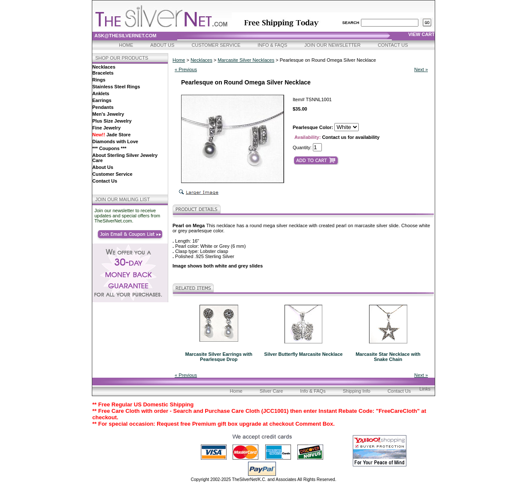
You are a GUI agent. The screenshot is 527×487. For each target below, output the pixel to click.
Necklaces (103, 66)
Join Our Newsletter (332, 45)
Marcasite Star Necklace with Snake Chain (388, 357)
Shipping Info (356, 391)
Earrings (102, 100)
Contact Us (393, 45)
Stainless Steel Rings (116, 86)
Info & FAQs (272, 45)
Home (126, 45)
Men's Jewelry (108, 114)
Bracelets (103, 72)
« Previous (186, 69)
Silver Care (271, 391)
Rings (99, 79)
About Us (162, 45)
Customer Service (215, 45)
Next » (421, 69)
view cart (421, 34)
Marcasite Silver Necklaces (246, 60)
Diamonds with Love (115, 141)
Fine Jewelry (106, 127)
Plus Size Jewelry (112, 120)
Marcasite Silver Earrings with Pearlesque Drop (219, 357)
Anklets (100, 93)
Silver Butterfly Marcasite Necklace (303, 354)
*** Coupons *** (109, 148)
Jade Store (111, 134)
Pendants (103, 107)
